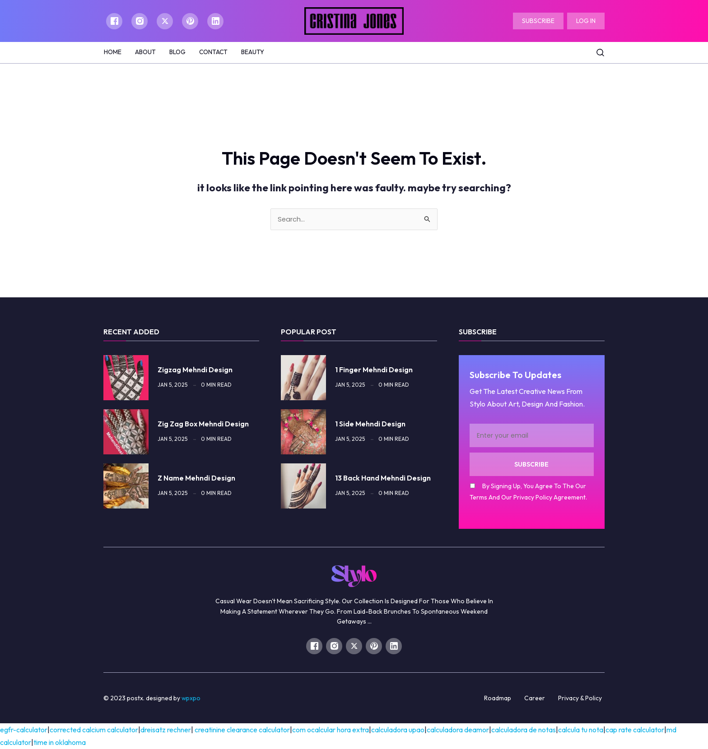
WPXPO (191, 698)
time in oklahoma (59, 742)
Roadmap (497, 698)
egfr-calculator (23, 730)
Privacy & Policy (580, 698)
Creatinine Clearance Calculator (242, 730)
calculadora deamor (458, 730)
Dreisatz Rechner (165, 730)
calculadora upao (397, 730)
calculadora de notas (523, 730)
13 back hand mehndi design (383, 478)
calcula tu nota (580, 730)
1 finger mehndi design (374, 369)
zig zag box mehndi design (203, 424)
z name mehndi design (196, 478)
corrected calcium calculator (94, 730)
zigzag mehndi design (195, 369)
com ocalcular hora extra (330, 730)
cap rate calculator (635, 730)
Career (534, 698)
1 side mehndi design (370, 424)
